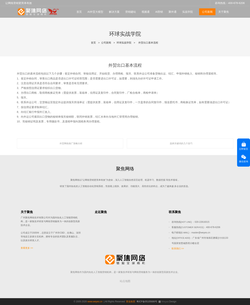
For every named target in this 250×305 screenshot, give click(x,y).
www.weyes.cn (95, 301)
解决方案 (114, 11)
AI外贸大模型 (95, 11)
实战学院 (187, 11)
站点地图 (125, 281)
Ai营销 (159, 11)
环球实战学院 (124, 42)
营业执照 (130, 301)
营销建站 (130, 11)
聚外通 (173, 11)
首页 (79, 11)
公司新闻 (207, 11)
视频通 (146, 11)
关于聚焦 (223, 11)
